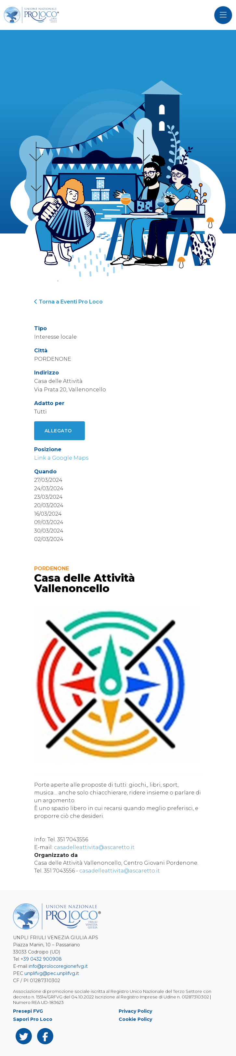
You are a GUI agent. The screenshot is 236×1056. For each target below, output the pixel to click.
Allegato (58, 431)
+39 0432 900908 (41, 959)
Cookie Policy (135, 1019)
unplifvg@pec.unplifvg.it (51, 973)
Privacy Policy (135, 1011)
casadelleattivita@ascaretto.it (94, 847)
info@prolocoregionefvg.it (58, 966)
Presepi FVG (28, 1011)
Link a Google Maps (61, 458)
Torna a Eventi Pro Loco (68, 302)
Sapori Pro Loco (32, 1019)
